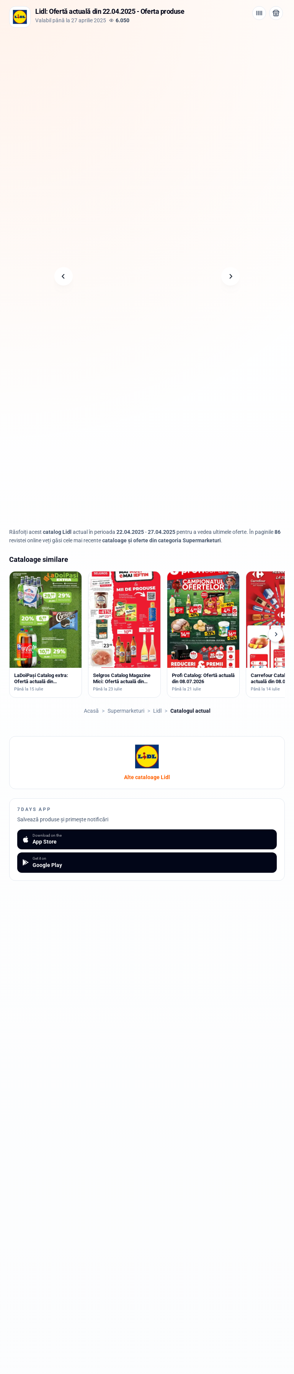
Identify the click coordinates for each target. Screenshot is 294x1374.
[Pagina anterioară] (63, 276)
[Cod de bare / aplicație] (259, 13)
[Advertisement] (147, 85)
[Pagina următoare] (230, 276)
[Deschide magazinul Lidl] (276, 13)
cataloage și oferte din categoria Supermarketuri (161, 540)
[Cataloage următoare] (275, 634)
